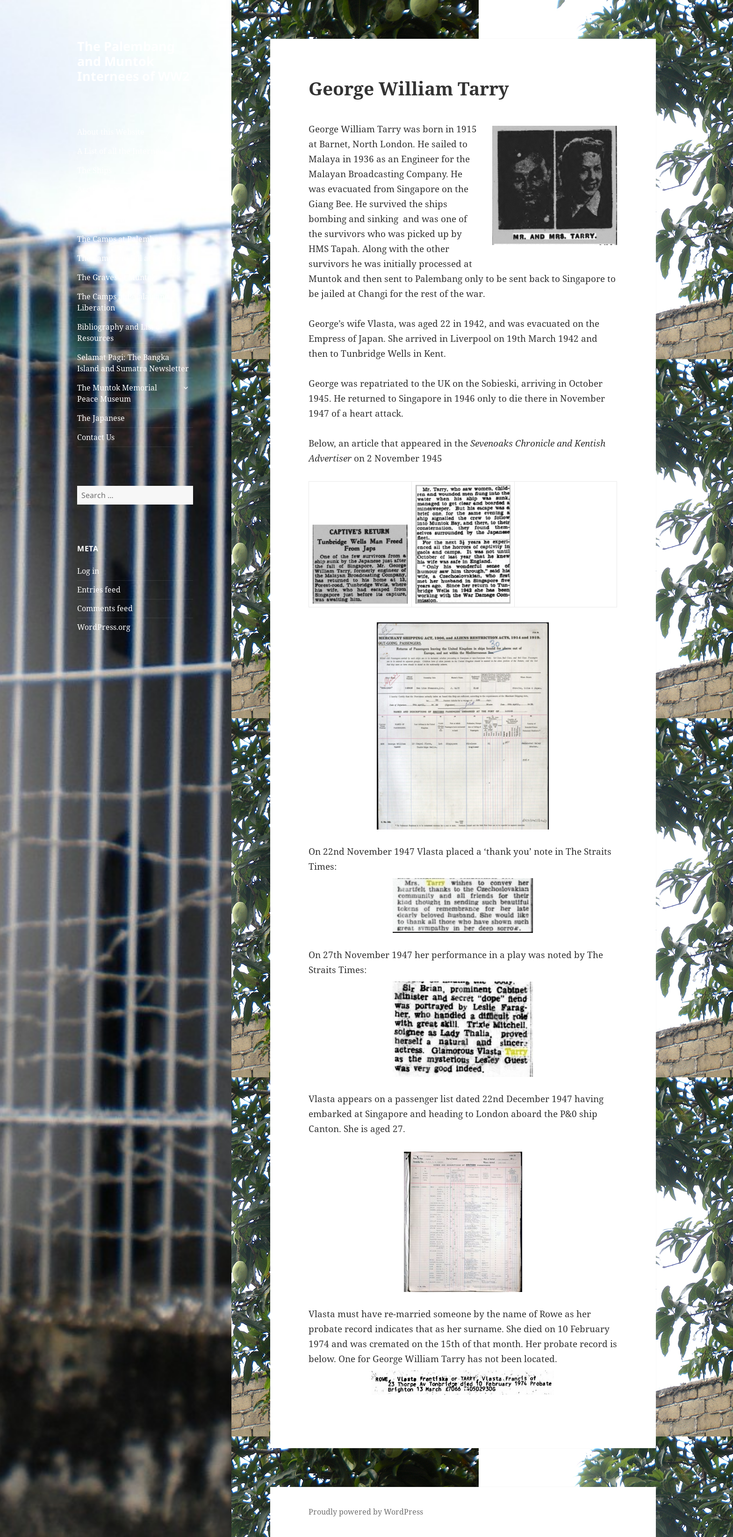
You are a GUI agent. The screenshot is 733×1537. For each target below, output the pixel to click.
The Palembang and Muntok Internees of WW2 (133, 61)
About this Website (110, 132)
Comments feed (105, 608)
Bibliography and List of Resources (120, 332)
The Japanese (101, 418)
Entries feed (99, 589)
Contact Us (96, 437)
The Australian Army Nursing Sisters (114, 214)
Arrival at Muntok (109, 189)
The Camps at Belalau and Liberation (123, 302)
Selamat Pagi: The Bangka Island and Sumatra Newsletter (133, 363)
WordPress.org (103, 627)
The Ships (94, 170)
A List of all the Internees (122, 151)
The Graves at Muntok (116, 277)
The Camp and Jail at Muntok (128, 258)
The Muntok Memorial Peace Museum (117, 393)
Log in (88, 571)
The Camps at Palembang (122, 239)
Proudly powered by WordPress (366, 1512)
